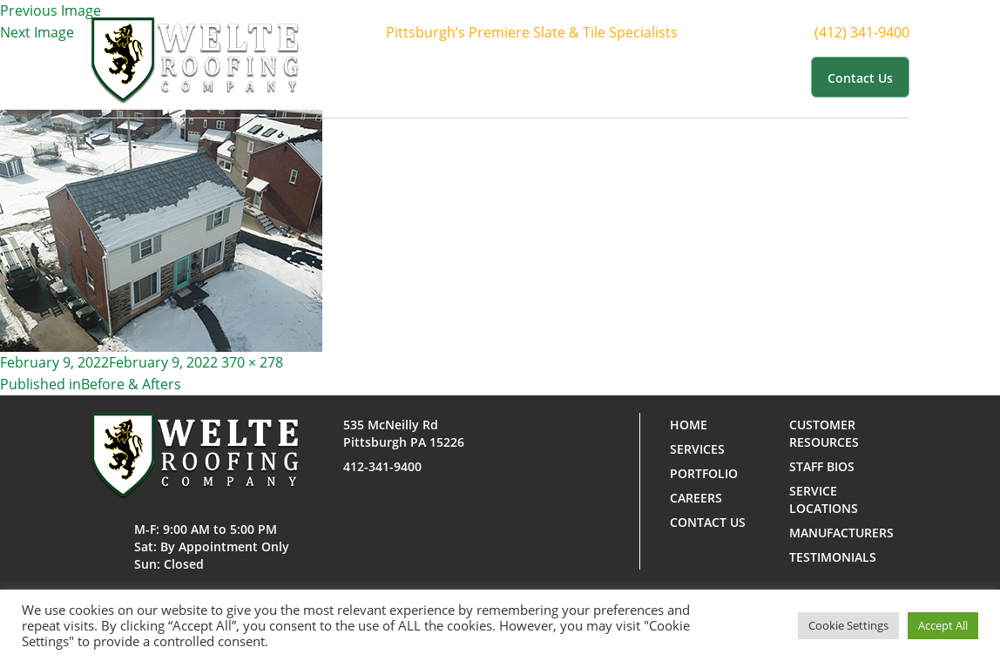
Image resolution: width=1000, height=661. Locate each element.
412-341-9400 (382, 466)
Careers (696, 497)
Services (551, 76)
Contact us (860, 78)
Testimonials (832, 557)
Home (414, 76)
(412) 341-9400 (877, 32)
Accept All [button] (943, 625)
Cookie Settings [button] (848, 625)
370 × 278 (252, 362)
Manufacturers (841, 532)
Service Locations (823, 499)
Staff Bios (822, 466)
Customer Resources (733, 76)
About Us (476, 76)
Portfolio (626, 76)
